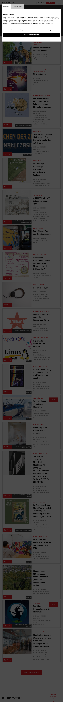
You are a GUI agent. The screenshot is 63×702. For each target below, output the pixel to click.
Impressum (48, 39)
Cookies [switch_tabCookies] (6, 7)
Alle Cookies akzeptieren (31, 34)
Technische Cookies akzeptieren (17, 30)
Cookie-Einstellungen (46, 30)
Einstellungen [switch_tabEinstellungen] (17, 7)
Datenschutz (56, 39)
